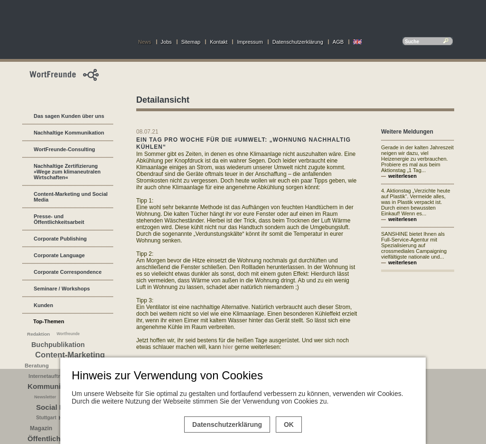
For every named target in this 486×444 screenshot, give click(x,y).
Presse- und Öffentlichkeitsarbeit (59, 219)
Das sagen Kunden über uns (69, 116)
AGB (338, 42)
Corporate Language (59, 255)
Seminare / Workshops (62, 288)
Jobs (166, 42)
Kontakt (218, 42)
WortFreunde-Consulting (64, 149)
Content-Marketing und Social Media (71, 197)
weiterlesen (402, 176)
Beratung (37, 365)
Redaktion (38, 334)
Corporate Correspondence (68, 272)
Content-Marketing (70, 354)
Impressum (249, 42)
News (144, 42)
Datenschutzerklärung (297, 42)
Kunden (43, 305)
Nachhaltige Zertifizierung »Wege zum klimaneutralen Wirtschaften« (67, 171)
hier (228, 347)
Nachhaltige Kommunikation (69, 132)
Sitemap (190, 42)
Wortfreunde (68, 334)
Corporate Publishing (60, 238)
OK (289, 424)
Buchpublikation (57, 344)
